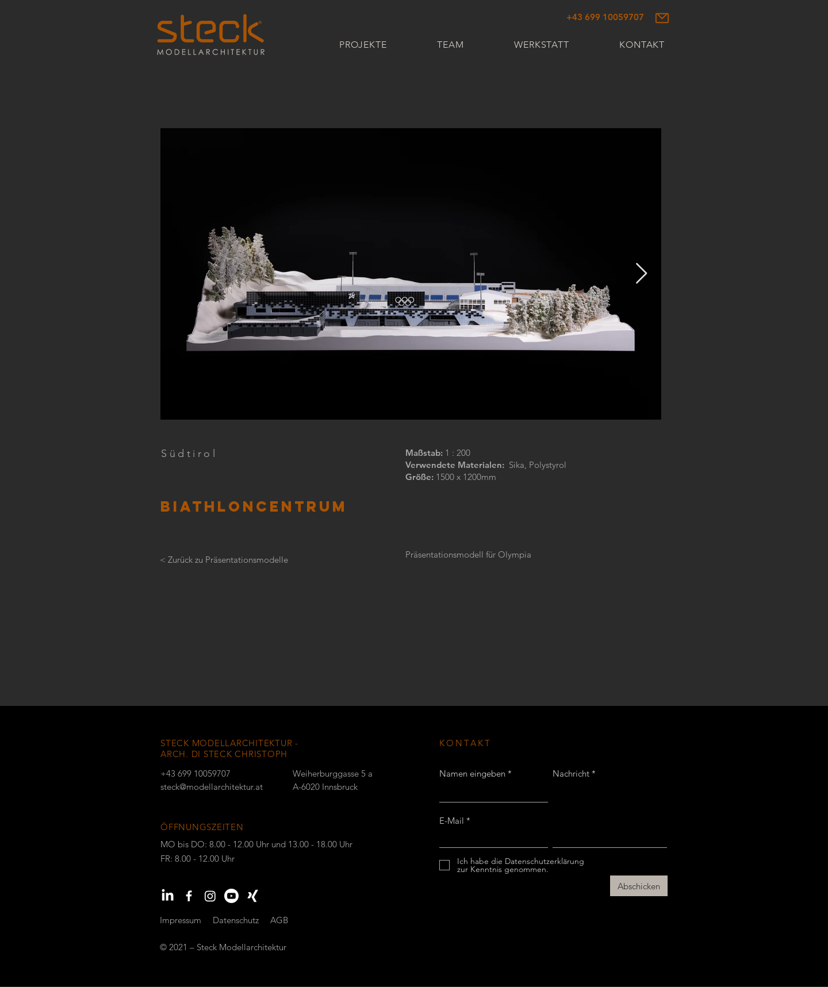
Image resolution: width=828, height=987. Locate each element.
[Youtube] (231, 896)
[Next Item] (641, 274)
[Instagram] (210, 896)
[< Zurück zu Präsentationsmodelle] (224, 559)
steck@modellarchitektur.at (211, 786)
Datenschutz (236, 920)
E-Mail (451, 820)
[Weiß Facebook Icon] (189, 896)
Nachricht (571, 773)
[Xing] (253, 896)
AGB (279, 920)
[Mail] (662, 18)
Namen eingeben (472, 773)
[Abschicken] (639, 885)
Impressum (180, 920)
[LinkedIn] (167, 896)
